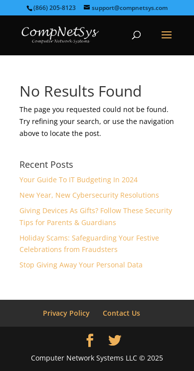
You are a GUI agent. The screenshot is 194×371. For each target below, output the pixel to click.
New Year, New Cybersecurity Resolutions (89, 195)
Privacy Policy (66, 313)
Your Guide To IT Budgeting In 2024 (78, 179)
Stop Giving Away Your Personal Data (81, 264)
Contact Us (121, 313)
